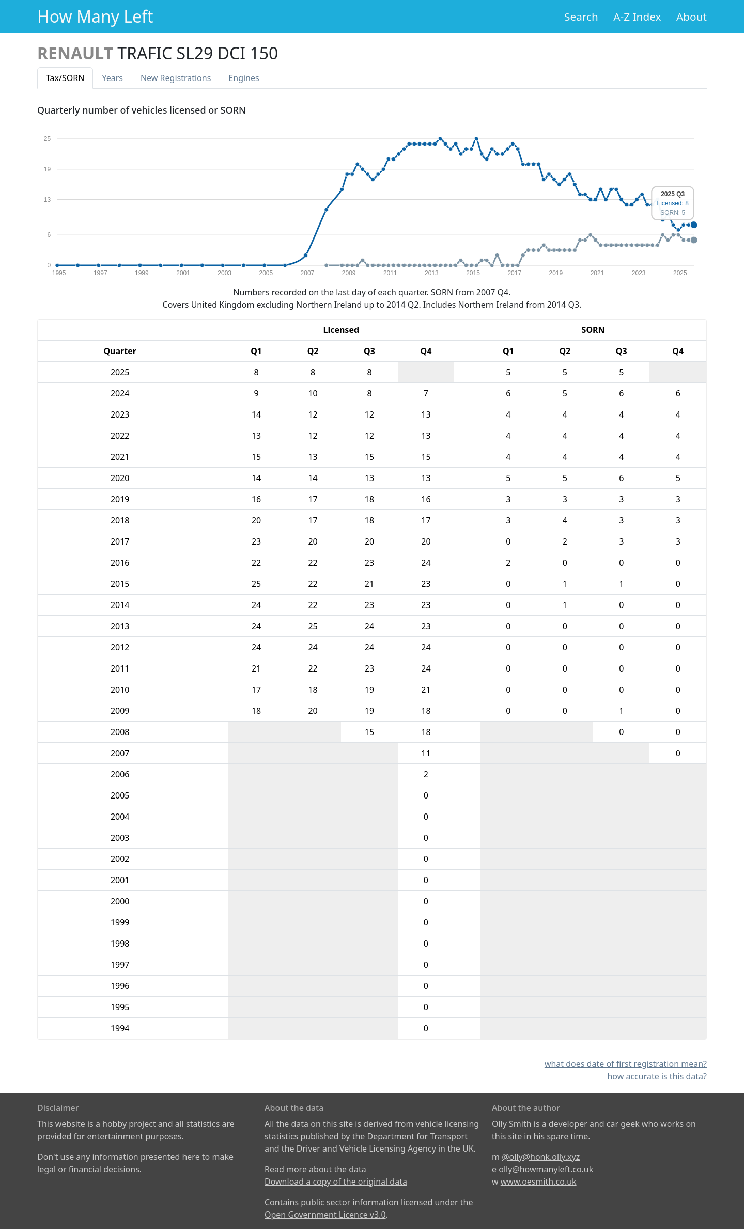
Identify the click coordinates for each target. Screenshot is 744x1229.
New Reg (176, 78)
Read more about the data (315, 1169)
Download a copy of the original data (336, 1181)
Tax (65, 78)
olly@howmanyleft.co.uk (546, 1169)
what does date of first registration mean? (626, 1064)
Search (581, 16)
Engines (243, 78)
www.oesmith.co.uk (539, 1181)
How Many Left (95, 16)
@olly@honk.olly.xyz (541, 1156)
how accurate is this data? (657, 1076)
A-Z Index (637, 16)
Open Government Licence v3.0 (325, 1214)
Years (112, 78)
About (691, 16)
